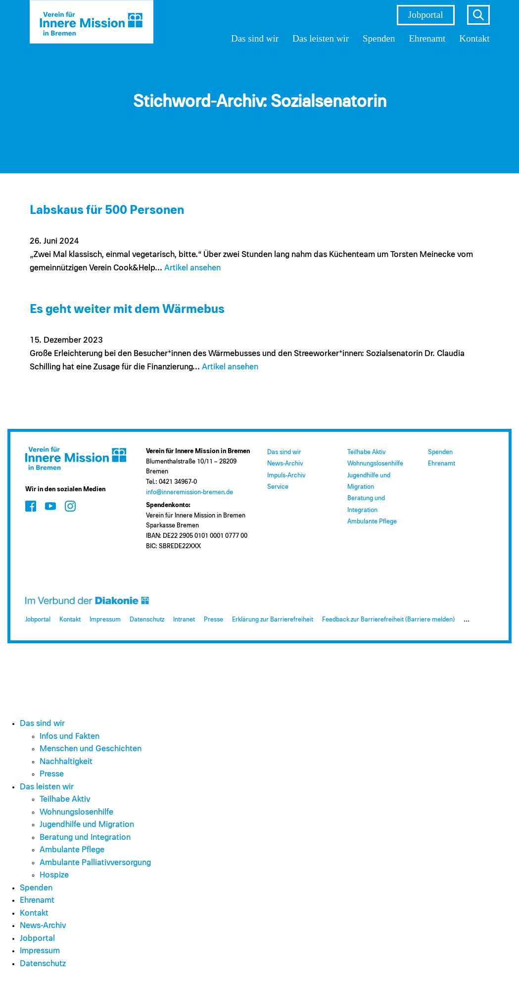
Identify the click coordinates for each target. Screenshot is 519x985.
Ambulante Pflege (372, 521)
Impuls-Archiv (286, 475)
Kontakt (474, 38)
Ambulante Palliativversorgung (95, 863)
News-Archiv (285, 464)
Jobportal (425, 14)
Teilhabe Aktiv (366, 452)
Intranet (184, 620)
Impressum (105, 620)
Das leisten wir (320, 38)
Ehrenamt (427, 38)
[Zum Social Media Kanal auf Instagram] (70, 506)
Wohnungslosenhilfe (375, 464)
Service (277, 487)
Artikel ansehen (192, 268)
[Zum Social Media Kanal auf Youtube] (50, 506)
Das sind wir (255, 38)
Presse (213, 620)
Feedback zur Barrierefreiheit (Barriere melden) (388, 620)
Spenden (379, 38)
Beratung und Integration (85, 837)
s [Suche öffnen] (478, 15)
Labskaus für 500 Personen (107, 210)
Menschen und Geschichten (91, 749)
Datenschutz (147, 620)
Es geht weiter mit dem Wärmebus (127, 309)
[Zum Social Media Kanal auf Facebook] (30, 506)
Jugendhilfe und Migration (87, 825)
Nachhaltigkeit (66, 762)
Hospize (54, 875)
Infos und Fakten (69, 736)
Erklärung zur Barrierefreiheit (272, 620)
